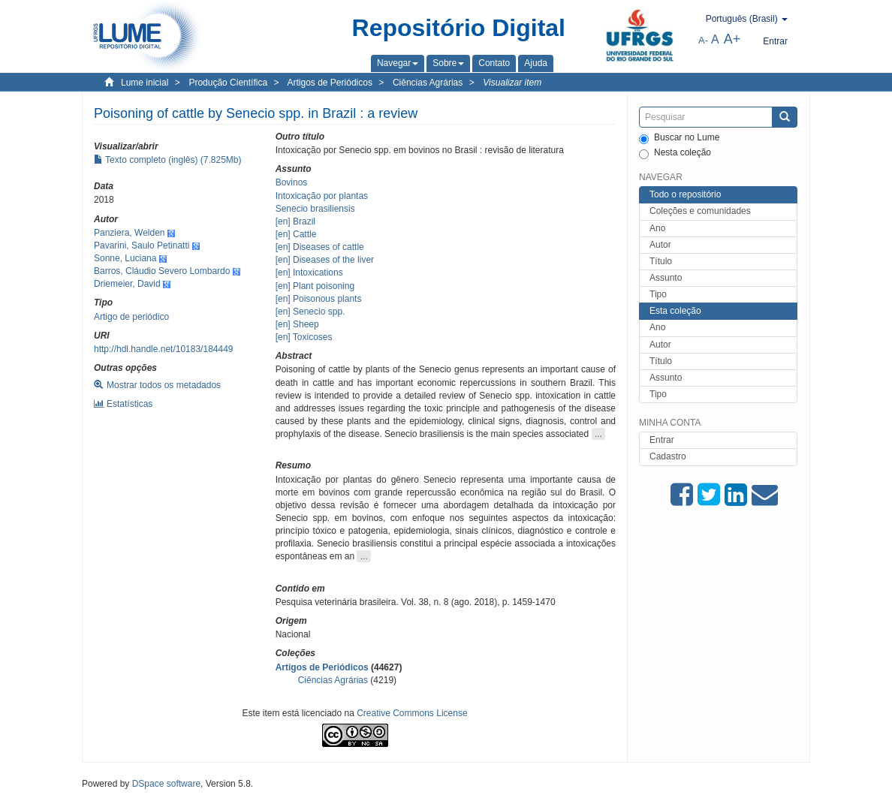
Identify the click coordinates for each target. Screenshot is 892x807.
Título (660, 261)
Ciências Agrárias (428, 82)
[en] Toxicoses (304, 337)
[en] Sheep (297, 324)
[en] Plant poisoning (315, 286)
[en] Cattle (296, 234)
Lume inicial (144, 82)
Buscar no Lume (679, 138)
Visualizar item (512, 82)
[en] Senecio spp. (310, 311)
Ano (657, 228)
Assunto (665, 278)
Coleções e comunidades (700, 211)
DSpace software (166, 783)
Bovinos (292, 182)
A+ (732, 39)
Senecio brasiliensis (315, 208)
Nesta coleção (675, 153)
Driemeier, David (127, 284)
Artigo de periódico (131, 317)
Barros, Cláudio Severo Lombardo (162, 271)
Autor (660, 244)
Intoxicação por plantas (322, 196)
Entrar (661, 440)
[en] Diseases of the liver (325, 259)
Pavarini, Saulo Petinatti (141, 245)
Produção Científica (227, 82)
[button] (397, 63)
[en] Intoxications (309, 272)
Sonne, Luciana (125, 258)
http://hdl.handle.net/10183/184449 (164, 349)
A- (703, 40)
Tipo (658, 294)
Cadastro (667, 456)
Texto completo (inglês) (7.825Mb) (168, 160)
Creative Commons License (412, 713)
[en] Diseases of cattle (320, 247)
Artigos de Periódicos (330, 82)
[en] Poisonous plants (319, 299)
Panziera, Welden (129, 232)
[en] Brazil (295, 221)
